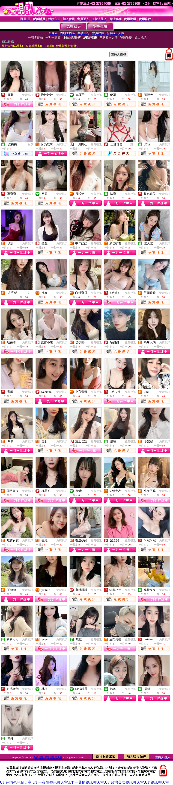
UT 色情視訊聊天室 (16, 782)
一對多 (29, 144)
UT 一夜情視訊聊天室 (50, 782)
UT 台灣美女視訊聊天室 (124, 782)
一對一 (132, 144)
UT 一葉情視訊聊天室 (86, 782)
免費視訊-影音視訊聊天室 (47, 757)
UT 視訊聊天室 (157, 782)
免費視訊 (27, 94)
